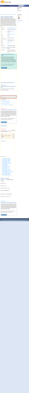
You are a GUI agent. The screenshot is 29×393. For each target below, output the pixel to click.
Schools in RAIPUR (12, 14)
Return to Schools (3, 201)
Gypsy (5, 179)
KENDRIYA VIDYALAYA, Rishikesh (6, 172)
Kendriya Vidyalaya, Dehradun (6, 166)
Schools (2, 14)
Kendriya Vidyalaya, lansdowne (6, 169)
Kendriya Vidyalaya (4, 164)
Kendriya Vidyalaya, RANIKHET (6, 159)
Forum (11, 5)
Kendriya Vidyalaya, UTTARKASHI (6, 163)
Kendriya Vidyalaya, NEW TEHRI (6, 162)
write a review (6, 130)
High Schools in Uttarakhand (5, 103)
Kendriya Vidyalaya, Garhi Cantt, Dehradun (8, 171)
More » (14, 5)
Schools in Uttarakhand (6, 14)
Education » (1, 5)
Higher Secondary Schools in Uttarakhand (7, 104)
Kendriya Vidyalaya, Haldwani (6, 173)
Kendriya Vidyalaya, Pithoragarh (6, 158)
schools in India (12, 37)
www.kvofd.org (9, 42)
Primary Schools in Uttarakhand (6, 100)
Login (25, 4)
